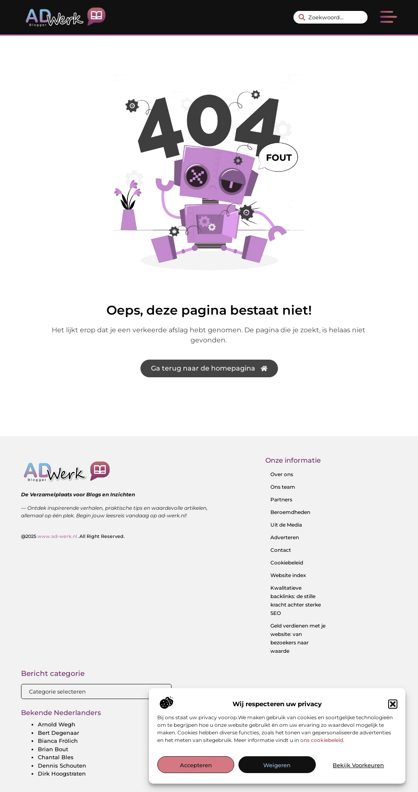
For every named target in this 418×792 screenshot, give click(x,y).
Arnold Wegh (56, 724)
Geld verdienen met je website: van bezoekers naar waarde (297, 638)
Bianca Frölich (58, 740)
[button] (393, 704)
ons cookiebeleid (321, 740)
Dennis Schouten (62, 765)
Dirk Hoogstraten (62, 773)
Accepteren (196, 765)
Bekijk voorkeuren (358, 765)
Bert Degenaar (58, 732)
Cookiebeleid (286, 562)
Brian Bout (53, 749)
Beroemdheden (290, 512)
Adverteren (284, 537)
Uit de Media (286, 525)
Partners (281, 499)
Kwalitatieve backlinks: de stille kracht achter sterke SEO (295, 600)
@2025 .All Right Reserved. (73, 536)
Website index (288, 575)
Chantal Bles (56, 757)
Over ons (281, 474)
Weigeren (277, 765)
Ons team (282, 487)
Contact (280, 550)
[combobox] (331, 17)
